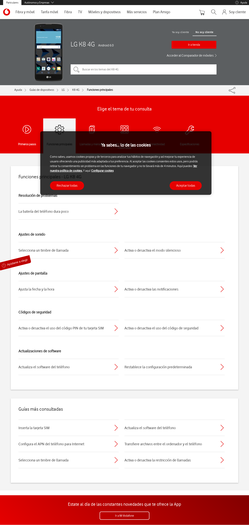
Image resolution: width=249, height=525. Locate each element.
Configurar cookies (102, 170)
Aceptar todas (185, 185)
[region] (125, 163)
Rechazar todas (67, 185)
